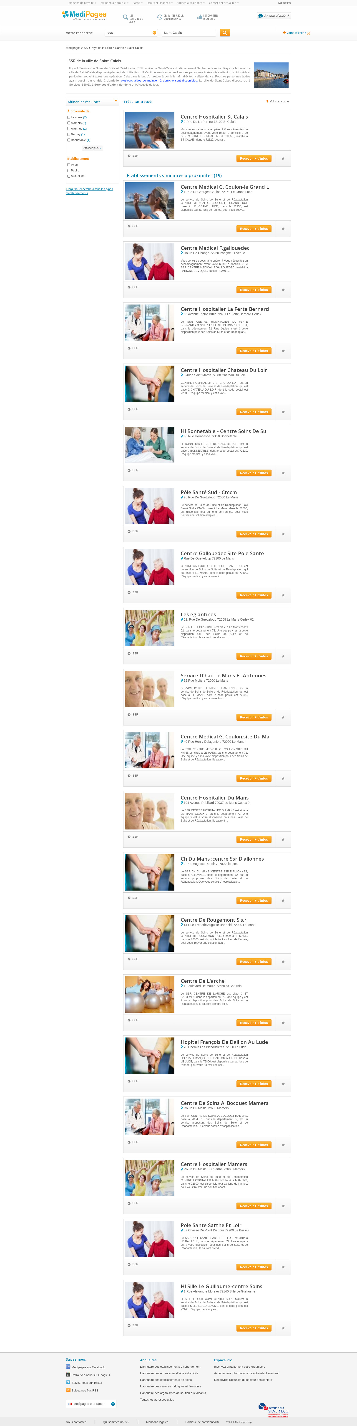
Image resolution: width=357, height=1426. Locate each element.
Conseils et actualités (222, 3)
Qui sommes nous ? (116, 1422)
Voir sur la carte (279, 101)
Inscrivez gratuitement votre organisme (239, 1366)
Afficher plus (90, 148)
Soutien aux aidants (189, 3)
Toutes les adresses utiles (157, 1399)
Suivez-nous (76, 1359)
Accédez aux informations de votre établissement (246, 1373)
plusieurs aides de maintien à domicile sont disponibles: (159, 80)
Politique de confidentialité (202, 1422)
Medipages (73, 48)
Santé (136, 3)
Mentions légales (157, 1422)
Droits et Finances (158, 3)
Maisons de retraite (81, 3)
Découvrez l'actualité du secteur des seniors (243, 1379)
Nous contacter (76, 1422)
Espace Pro (284, 2)
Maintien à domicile (113, 3)
